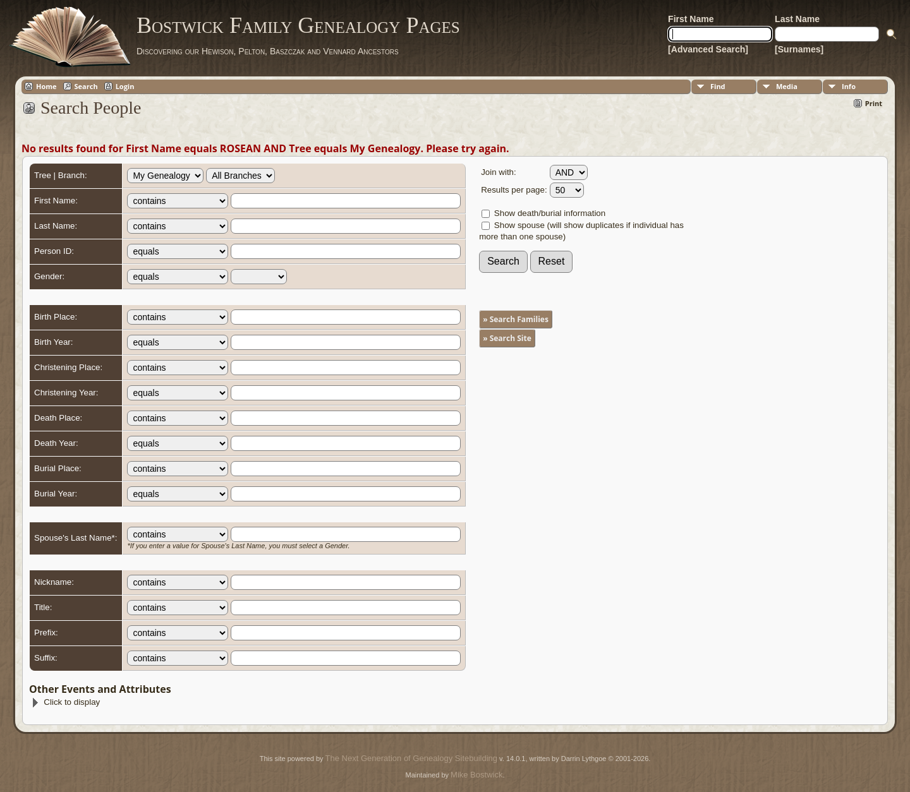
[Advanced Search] (708, 49)
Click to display (65, 702)
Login (125, 86)
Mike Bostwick (476, 774)
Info (849, 86)
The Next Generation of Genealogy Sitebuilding (411, 758)
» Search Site (507, 338)
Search (86, 86)
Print (873, 103)
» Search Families (516, 319)
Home (46, 86)
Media (787, 86)
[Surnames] (799, 49)
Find (717, 86)
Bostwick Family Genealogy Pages (298, 25)
